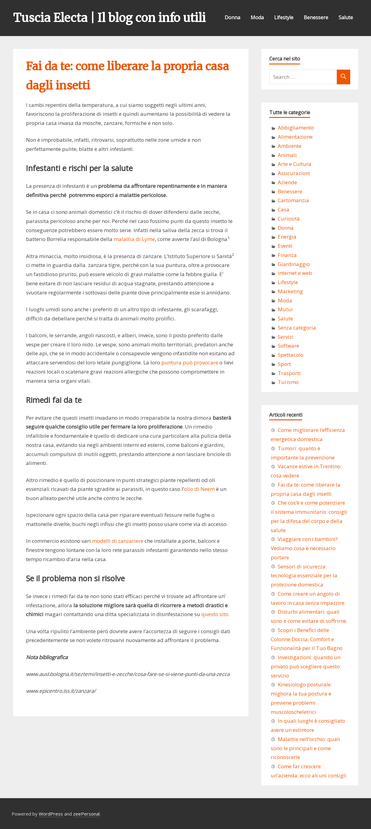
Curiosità (289, 218)
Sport (284, 363)
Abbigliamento (296, 127)
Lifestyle (283, 17)
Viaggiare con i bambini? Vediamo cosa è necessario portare (304, 548)
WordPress (51, 814)
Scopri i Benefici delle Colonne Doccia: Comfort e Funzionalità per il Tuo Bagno (307, 639)
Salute (346, 17)
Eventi (285, 245)
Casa (283, 209)
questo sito (214, 614)
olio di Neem (199, 488)
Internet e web (295, 272)
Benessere (316, 17)
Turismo (288, 381)
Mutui (285, 309)
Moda (257, 17)
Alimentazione (295, 136)
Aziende (287, 182)
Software (288, 345)
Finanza (287, 254)
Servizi (285, 336)
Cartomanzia (293, 200)
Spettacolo (290, 354)
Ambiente (289, 145)
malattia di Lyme (134, 239)
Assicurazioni (294, 173)
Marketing (290, 291)
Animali (287, 155)
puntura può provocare (189, 362)
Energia (287, 236)
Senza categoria (297, 327)
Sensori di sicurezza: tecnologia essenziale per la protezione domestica (304, 575)
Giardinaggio (294, 264)
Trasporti (289, 373)
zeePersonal (86, 814)
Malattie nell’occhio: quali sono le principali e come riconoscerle (305, 748)
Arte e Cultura (294, 163)
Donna (232, 17)
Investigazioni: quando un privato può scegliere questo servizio (305, 666)
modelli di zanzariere (117, 540)
